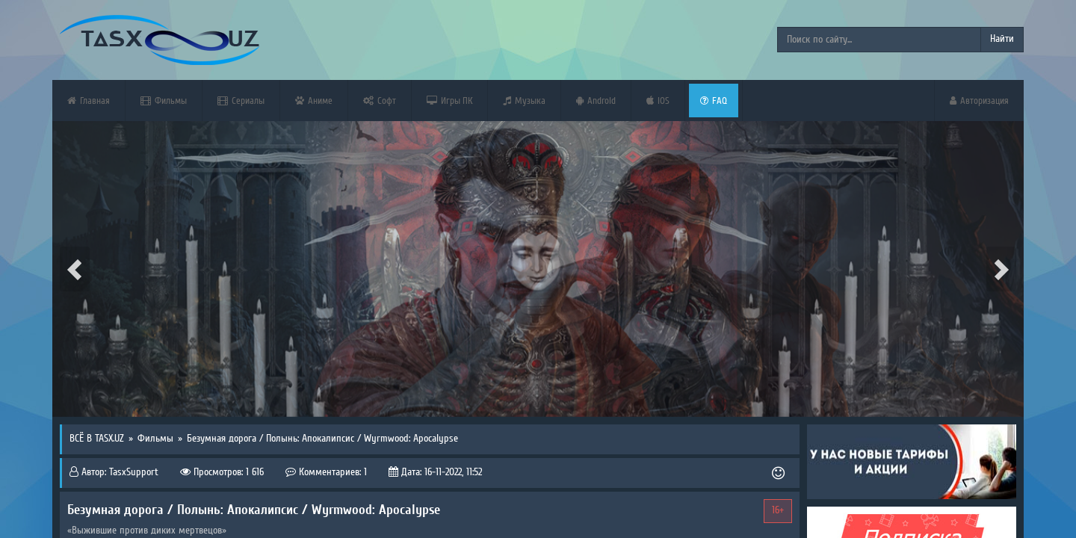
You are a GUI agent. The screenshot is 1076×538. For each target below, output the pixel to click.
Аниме (314, 100)
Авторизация (979, 100)
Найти (1002, 39)
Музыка (524, 100)
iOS (658, 100)
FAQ (713, 100)
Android (596, 100)
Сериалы (241, 100)
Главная (88, 100)
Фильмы (163, 100)
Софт (379, 100)
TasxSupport (133, 472)
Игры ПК (449, 100)
